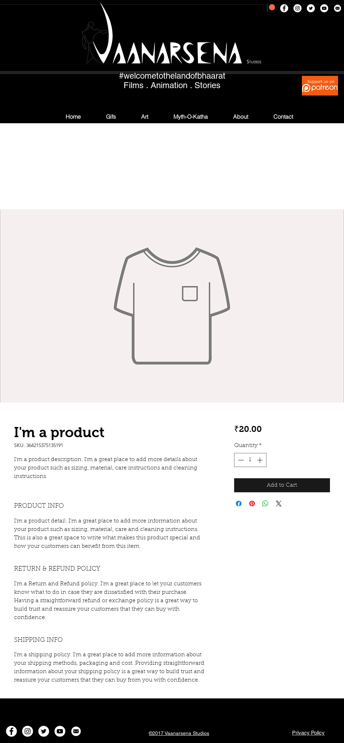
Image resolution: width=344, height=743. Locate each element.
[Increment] (260, 460)
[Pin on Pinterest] (252, 503)
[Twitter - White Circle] (311, 8)
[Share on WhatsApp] (265, 503)
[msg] (337, 8)
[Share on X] (278, 503)
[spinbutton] (250, 460)
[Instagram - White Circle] (297, 8)
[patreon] (271, 8)
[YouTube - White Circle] (324, 8)
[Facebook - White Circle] (284, 8)
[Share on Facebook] (238, 503)
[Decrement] (240, 460)
